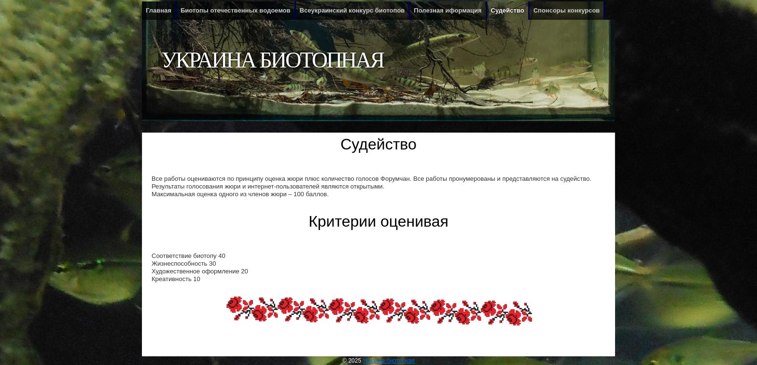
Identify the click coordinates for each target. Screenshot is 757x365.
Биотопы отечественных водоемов (236, 10)
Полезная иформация (447, 10)
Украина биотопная (272, 60)
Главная (158, 10)
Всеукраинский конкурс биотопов (352, 10)
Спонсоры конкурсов (566, 10)
